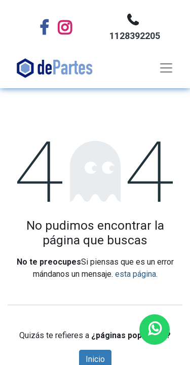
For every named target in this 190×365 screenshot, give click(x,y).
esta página (135, 274)
